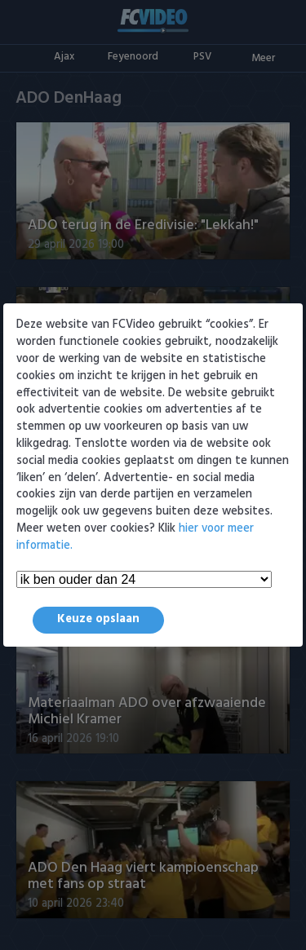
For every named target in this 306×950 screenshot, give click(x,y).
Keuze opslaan (98, 619)
